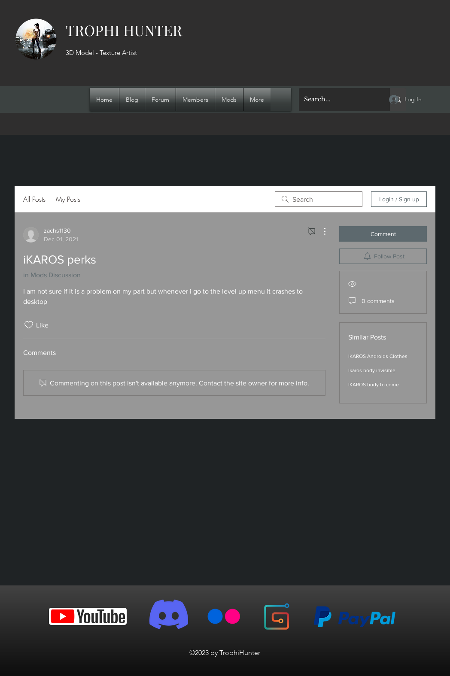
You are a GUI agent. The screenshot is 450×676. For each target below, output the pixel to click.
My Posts (68, 199)
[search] (318, 199)
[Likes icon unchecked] (28, 325)
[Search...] (338, 99)
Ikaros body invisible (371, 370)
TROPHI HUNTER (124, 30)
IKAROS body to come (373, 385)
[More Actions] (320, 231)
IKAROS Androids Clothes (377, 356)
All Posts (34, 199)
